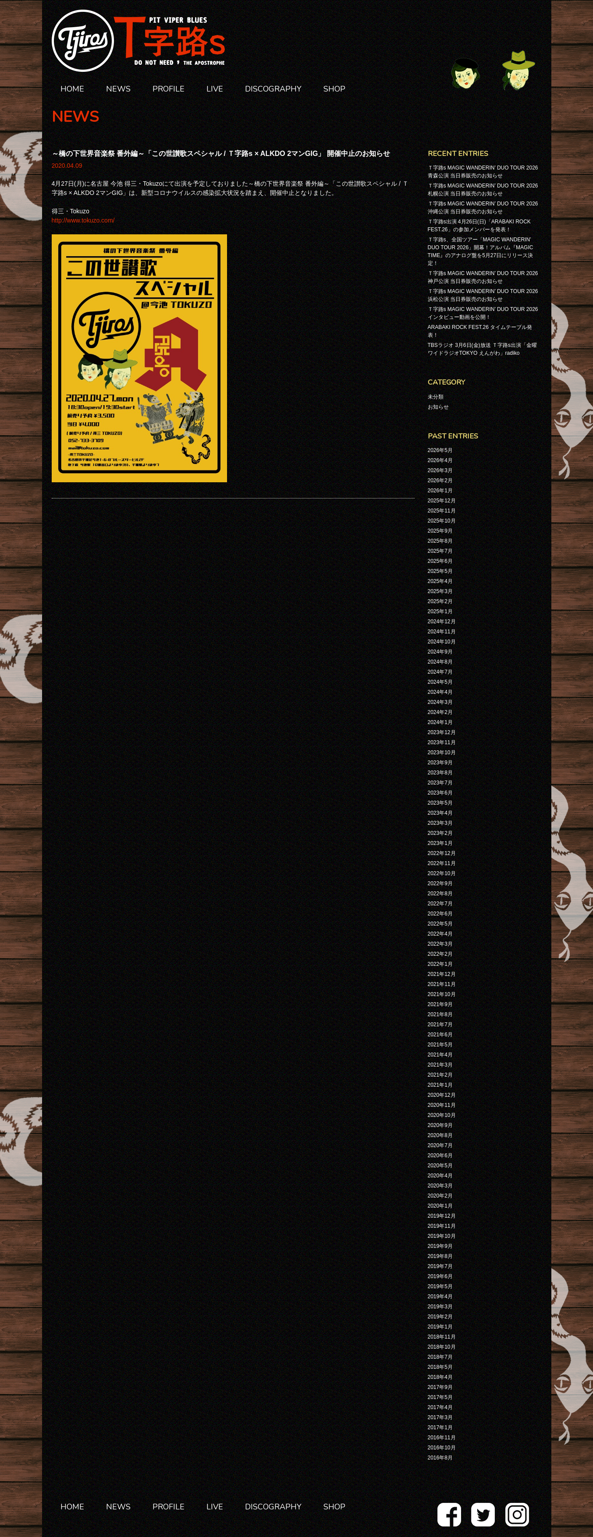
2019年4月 (440, 1296)
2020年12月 (442, 1095)
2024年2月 (440, 712)
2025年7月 (440, 551)
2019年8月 (440, 1256)
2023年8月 (440, 773)
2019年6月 (440, 1276)
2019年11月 (442, 1226)
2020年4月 (440, 1176)
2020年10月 (442, 1115)
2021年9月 (440, 1004)
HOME (72, 89)
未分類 (436, 397)
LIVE (214, 89)
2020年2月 (440, 1196)
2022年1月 (440, 964)
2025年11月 (442, 511)
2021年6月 (440, 1035)
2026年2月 (440, 480)
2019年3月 (440, 1307)
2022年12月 (442, 853)
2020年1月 (440, 1206)
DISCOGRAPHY (273, 89)
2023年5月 (440, 803)
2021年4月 (440, 1055)
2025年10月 (442, 521)
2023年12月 (442, 732)
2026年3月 (440, 470)
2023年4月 (440, 813)
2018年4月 (440, 1377)
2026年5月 (440, 450)
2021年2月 (440, 1075)
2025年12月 (442, 501)
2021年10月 (442, 994)
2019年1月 (440, 1327)
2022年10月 (442, 873)
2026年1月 (440, 491)
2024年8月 (440, 662)
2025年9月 (440, 531)
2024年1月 (440, 722)
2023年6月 (440, 793)
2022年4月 (440, 934)
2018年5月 (440, 1367)
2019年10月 (442, 1236)
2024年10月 (442, 642)
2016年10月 (442, 1448)
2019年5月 (440, 1286)
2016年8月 (440, 1458)
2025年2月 (440, 601)
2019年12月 (442, 1216)
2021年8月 (440, 1014)
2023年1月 (440, 843)
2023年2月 (440, 833)
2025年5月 (440, 571)
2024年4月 (440, 692)
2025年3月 (440, 591)
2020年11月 (442, 1105)
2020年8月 (440, 1135)
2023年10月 (442, 752)
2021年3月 (440, 1065)
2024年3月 (440, 702)
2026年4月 (440, 460)
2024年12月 (442, 621)
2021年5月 (440, 1045)
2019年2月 (440, 1317)
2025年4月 (440, 581)
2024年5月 (440, 682)
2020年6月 (440, 1155)
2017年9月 (440, 1387)
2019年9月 (440, 1246)
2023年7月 (440, 783)
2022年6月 (440, 914)
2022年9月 (440, 883)
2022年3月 (440, 944)
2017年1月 (440, 1427)
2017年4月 (440, 1407)
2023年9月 (440, 763)
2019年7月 (440, 1266)
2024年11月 (442, 632)
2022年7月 (440, 904)
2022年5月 (440, 924)
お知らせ (438, 407)
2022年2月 (440, 954)
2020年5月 (440, 1165)
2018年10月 (442, 1347)
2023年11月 (442, 742)
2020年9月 (440, 1125)
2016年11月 (442, 1438)
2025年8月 (440, 541)
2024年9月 (440, 652)
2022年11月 (442, 863)
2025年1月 (440, 611)
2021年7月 (440, 1024)
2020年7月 (440, 1145)
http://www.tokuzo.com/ (83, 220)
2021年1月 (440, 1085)
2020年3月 (440, 1186)
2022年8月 (440, 893)
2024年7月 (440, 672)
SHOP (334, 89)
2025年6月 (440, 561)
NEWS (118, 89)
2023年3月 (440, 823)
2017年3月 (440, 1417)
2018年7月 (440, 1357)
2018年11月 (442, 1337)
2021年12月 (442, 974)
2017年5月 (440, 1397)
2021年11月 (442, 984)
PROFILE (169, 89)
